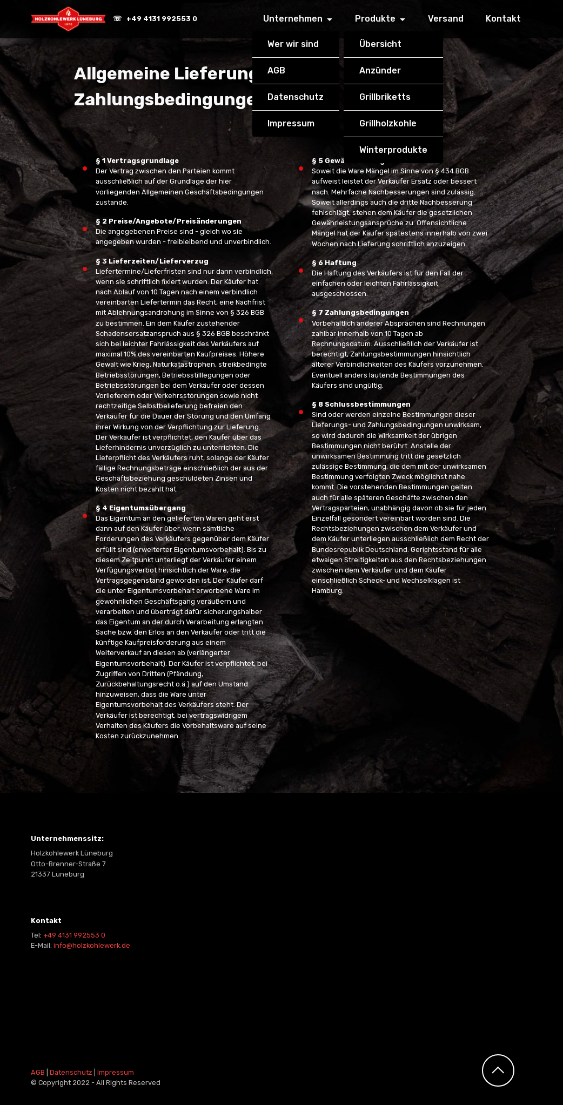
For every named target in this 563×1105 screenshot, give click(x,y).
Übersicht (380, 44)
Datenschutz (295, 97)
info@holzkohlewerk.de (91, 945)
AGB (276, 70)
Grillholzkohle (388, 123)
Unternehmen (293, 19)
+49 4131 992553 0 (74, 935)
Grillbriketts (385, 97)
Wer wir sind (293, 44)
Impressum (290, 123)
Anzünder (380, 70)
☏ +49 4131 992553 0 (156, 19)
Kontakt (503, 19)
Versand (446, 19)
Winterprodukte (393, 150)
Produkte (375, 19)
